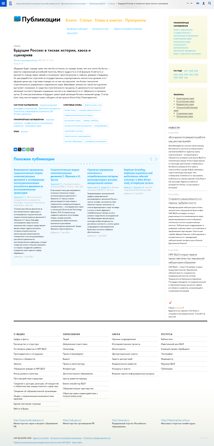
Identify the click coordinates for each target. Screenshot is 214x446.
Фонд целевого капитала (26, 373)
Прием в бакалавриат (73, 353)
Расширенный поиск (100, 29)
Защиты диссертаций (122, 358)
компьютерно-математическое (181, 46)
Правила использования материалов (128, 29)
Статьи (86, 20)
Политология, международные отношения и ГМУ (33, 111)
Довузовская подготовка (75, 344)
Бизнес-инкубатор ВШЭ (74, 383)
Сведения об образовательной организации (35, 391)
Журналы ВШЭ (168, 363)
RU (188, 3)
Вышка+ (66, 358)
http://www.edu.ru (120, 420)
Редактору (203, 437)
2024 (176, 74)
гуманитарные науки (182, 38)
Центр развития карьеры (75, 378)
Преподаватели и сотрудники (28, 353)
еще (186, 77)
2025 (196, 70)
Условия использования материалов (66, 438)
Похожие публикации (34, 158)
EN (191, 3)
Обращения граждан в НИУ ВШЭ (29, 368)
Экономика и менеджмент (49, 108)
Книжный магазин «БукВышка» (175, 348)
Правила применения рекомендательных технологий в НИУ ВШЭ (42, 442)
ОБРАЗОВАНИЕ (71, 334)
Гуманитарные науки (185, 98)
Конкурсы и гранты (121, 368)
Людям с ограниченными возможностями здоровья (34, 397)
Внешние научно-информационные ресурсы (133, 373)
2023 (181, 74)
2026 (191, 70)
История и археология (22, 114)
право (176, 53)
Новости (174, 127)
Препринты (135, 20)
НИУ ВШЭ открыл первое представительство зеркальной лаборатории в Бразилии (186, 258)
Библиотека (167, 339)
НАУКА (116, 334)
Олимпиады (68, 348)
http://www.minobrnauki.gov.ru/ (29, 420)
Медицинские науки (185, 104)
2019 (176, 77)
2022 (186, 74)
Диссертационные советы (125, 353)
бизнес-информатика (183, 29)
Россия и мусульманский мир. (26, 60)
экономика (196, 53)
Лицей (66, 339)
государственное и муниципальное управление (186, 34)
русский (24, 131)
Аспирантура (69, 368)
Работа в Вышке (21, 408)
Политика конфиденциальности (96, 438)
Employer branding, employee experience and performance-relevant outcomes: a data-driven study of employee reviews (138, 176)
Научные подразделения (124, 339)
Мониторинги (119, 348)
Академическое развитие (124, 363)
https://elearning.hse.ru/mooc (175, 420)
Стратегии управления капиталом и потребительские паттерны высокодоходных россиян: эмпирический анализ (102, 176)
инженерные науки (182, 41)
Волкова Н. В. (139, 187)
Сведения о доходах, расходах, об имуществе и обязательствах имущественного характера (36, 385)
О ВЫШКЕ (19, 334)
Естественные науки (185, 101)
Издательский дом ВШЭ (172, 344)
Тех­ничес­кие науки (184, 116)
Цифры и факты (21, 339)
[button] (78, 163)
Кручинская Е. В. (93, 187)
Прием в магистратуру (74, 363)
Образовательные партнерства (78, 388)
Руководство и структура (26, 344)
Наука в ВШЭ (72, 33)
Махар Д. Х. (128, 187)
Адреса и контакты (41, 438)
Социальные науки (184, 113)
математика (179, 50)
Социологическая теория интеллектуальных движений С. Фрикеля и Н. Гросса (66, 174)
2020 (196, 74)
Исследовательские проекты (126, 344)
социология (185, 53)
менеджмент (190, 50)
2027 (186, 70)
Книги (71, 20)
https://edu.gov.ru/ (72, 420)
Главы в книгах (108, 20)
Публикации (41, 19)
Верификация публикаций (77, 29)
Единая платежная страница (27, 403)
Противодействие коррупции (28, 378)
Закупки (17, 363)
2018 (181, 77)
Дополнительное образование (78, 373)
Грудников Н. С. (20, 197)
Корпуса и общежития (24, 358)
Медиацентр (167, 358)
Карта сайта (77, 442)
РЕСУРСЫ (166, 334)
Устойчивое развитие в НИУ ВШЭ (30, 348)
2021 (191, 74)
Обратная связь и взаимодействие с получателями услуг (80, 394)
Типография (167, 353)
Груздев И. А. (106, 187)
